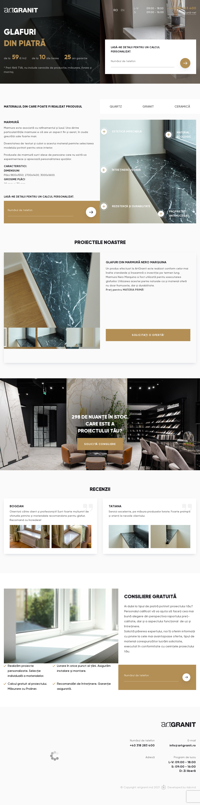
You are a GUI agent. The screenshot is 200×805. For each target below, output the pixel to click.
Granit (148, 106)
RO (116, 10)
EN (122, 10)
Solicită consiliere (100, 444)
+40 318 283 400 (182, 8)
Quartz (116, 106)
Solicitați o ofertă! (148, 335)
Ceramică (182, 106)
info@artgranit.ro (182, 745)
